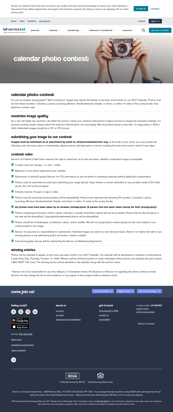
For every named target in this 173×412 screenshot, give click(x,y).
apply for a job (124, 291)
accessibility (104, 319)
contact (141, 21)
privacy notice (142, 308)
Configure (155, 8)
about (13, 21)
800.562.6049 (25, 334)
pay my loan (44, 21)
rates (22, 21)
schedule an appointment (22, 345)
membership (73, 30)
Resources (127, 30)
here (84, 401)
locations (32, 21)
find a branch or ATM (108, 311)
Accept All (141, 8)
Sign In (154, 21)
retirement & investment (101, 30)
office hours (16, 339)
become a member (160, 30)
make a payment (18, 350)
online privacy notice (145, 312)
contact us (104, 315)
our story (60, 311)
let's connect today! (146, 290)
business (53, 30)
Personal (35, 30)
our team (60, 315)
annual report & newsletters (68, 319)
